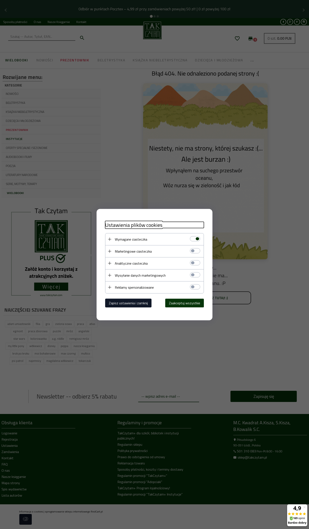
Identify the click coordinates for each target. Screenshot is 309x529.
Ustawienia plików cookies (133, 225)
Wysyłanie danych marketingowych (140, 275)
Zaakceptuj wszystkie (184, 302)
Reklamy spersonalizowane (134, 287)
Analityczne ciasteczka (131, 263)
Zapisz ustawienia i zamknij (128, 302)
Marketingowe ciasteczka (133, 251)
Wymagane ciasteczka (131, 239)
